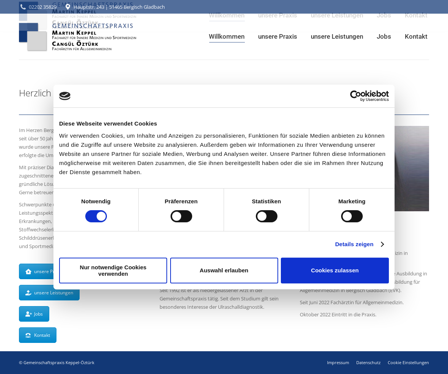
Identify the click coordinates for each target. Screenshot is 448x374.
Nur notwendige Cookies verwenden (113, 270)
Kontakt (37, 335)
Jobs (34, 314)
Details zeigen (354, 244)
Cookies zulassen (335, 270)
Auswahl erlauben (224, 270)
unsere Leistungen (49, 292)
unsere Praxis (44, 271)
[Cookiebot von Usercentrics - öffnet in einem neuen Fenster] (356, 96)
